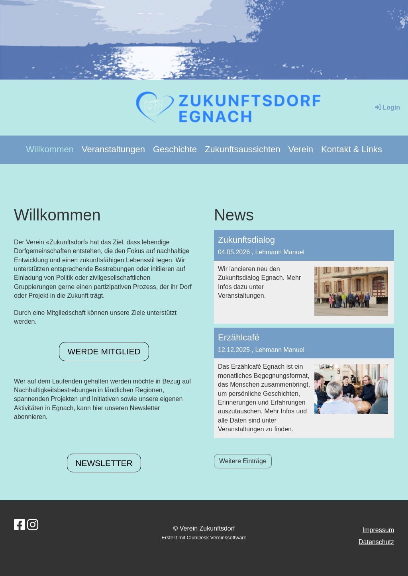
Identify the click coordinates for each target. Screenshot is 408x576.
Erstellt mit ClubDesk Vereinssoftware (203, 538)
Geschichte (175, 149)
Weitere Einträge (243, 461)
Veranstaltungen (113, 149)
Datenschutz (376, 542)
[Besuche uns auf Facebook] (19, 525)
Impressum (378, 530)
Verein (300, 149)
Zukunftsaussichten (242, 149)
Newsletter (104, 463)
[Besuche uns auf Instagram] (32, 525)
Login (387, 107)
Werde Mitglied (103, 351)
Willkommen (50, 149)
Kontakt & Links (351, 149)
